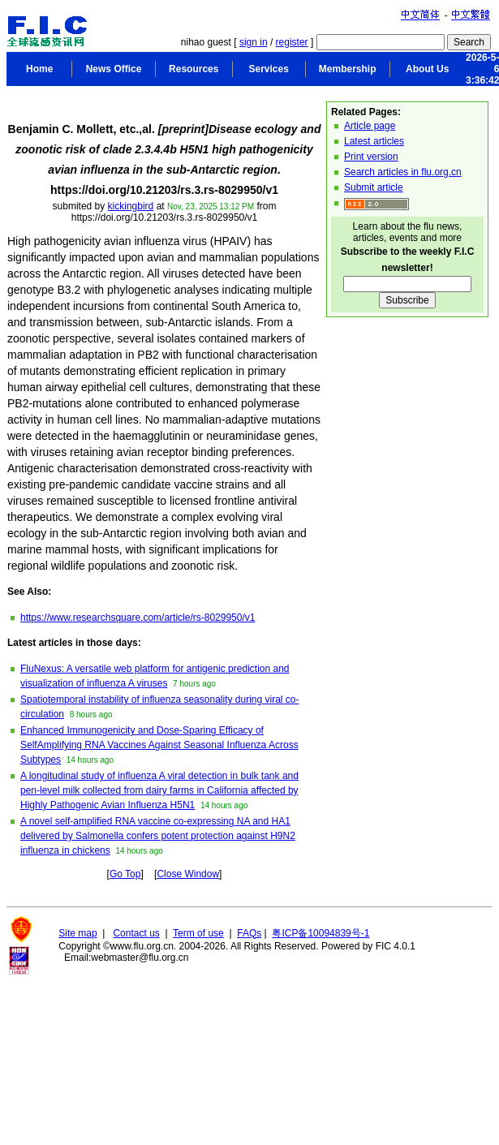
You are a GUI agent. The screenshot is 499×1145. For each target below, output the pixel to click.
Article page (369, 125)
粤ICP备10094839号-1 (320, 933)
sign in (253, 42)
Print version (371, 156)
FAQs (249, 933)
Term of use (198, 933)
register (292, 42)
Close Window (188, 874)
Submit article (373, 187)
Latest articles (374, 141)
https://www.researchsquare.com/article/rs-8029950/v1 (137, 617)
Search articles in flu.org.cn (403, 172)
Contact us (136, 933)
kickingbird (131, 206)
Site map (77, 933)
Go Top (125, 874)
